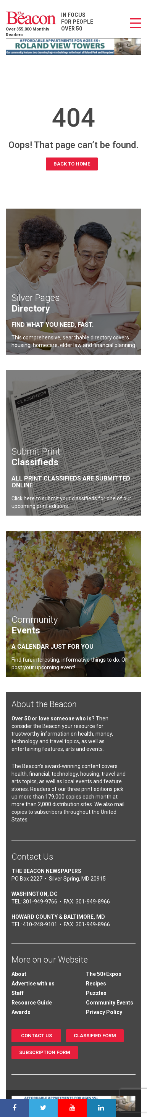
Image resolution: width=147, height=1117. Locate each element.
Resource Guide (31, 1003)
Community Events (109, 1003)
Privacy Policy (104, 1012)
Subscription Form (44, 1052)
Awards (21, 1012)
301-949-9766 (40, 901)
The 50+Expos (103, 974)
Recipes (96, 983)
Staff (17, 993)
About (18, 974)
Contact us (36, 1035)
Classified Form (95, 1035)
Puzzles (96, 993)
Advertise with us (33, 983)
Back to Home (71, 164)
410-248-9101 (40, 924)
